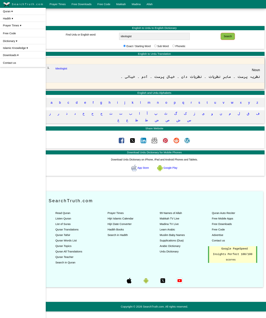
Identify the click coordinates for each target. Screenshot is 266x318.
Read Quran (65, 219)
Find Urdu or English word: (83, 34)
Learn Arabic (169, 236)
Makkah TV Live (171, 225)
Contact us (9, 62)
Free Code (103, 4)
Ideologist (64, 68)
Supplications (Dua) (173, 247)
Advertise (218, 241)
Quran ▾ (8, 11)
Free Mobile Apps (223, 225)
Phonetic (182, 46)
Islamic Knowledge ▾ (15, 47)
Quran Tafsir (65, 241)
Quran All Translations (71, 258)
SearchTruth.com (23, 4)
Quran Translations (70, 236)
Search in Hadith (120, 241)
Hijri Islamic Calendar (123, 225)
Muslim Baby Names (173, 241)
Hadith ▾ (8, 18)
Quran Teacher (67, 263)
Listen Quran (66, 225)
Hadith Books (118, 236)
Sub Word (164, 46)
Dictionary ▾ (10, 40)
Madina (136, 4)
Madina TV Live (170, 230)
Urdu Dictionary (170, 258)
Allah (150, 4)
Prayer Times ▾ (12, 25)
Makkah (121, 4)
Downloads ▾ (11, 55)
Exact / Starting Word (140, 46)
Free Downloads (81, 4)
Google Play (169, 174)
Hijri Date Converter (122, 230)
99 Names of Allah (172, 219)
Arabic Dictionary (171, 252)
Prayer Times (58, 4)
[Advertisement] (156, 17)
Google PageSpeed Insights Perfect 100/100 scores (233, 261)
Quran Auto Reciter (224, 219)
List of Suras (66, 230)
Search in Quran (68, 269)
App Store (142, 174)
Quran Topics (66, 252)
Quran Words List (69, 247)
